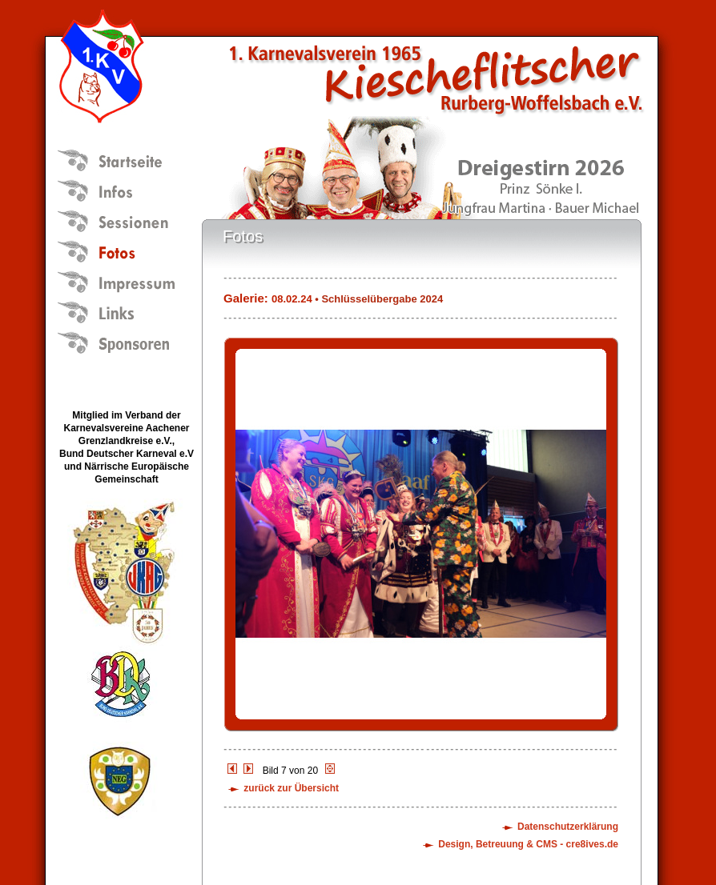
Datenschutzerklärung (567, 826)
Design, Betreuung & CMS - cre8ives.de (528, 844)
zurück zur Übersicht (291, 788)
